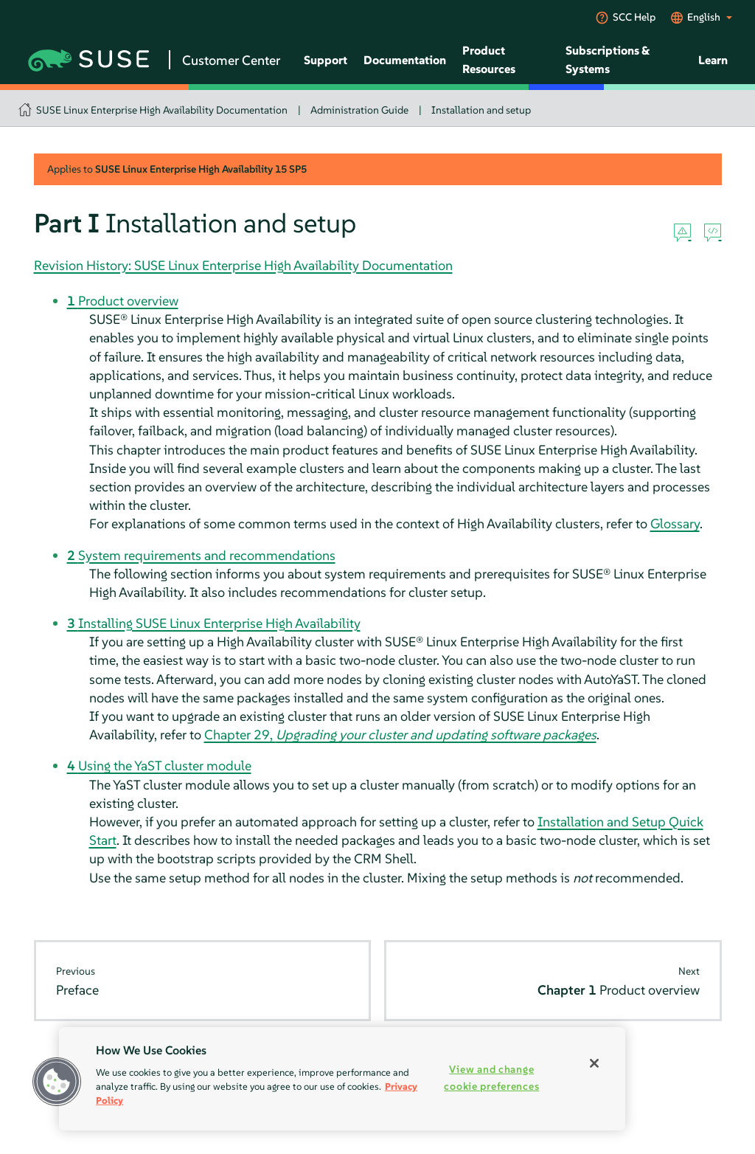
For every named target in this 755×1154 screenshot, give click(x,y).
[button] (56, 1081)
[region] (342, 1078)
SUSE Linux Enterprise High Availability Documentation (162, 110)
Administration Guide (359, 110)
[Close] (594, 1063)
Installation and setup (481, 110)
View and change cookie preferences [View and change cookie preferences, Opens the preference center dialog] (491, 1078)
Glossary (675, 523)
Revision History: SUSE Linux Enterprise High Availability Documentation (243, 265)
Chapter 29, (400, 734)
